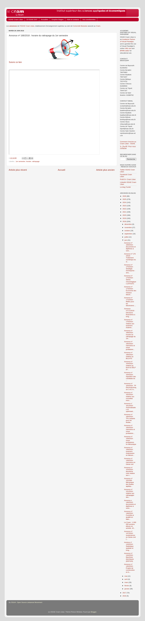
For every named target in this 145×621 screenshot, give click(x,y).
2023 (124, 206)
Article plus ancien (105, 170)
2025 (124, 199)
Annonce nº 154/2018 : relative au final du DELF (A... (130, 365)
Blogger (93, 612)
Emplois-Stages (57, 19)
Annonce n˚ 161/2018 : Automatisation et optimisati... (130, 407)
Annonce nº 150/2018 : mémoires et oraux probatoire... (129, 429)
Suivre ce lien (15, 62)
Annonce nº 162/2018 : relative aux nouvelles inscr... (129, 396)
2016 (124, 596)
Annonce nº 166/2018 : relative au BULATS (129, 355)
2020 (124, 215)
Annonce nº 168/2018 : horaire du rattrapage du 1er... (129, 334)
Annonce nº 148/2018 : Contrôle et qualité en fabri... (129, 515)
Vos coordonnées (88, 19)
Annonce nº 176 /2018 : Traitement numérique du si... (130, 258)
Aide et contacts (73, 19)
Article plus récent (18, 170)
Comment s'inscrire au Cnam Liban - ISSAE (128, 142)
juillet (127, 237)
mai (126, 576)
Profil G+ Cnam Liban (128, 179)
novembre (128, 227)
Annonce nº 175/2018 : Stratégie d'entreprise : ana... (129, 269)
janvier (127, 589)
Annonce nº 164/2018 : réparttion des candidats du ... (130, 376)
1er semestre (20, 161)
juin (126, 240)
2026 (124, 196)
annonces (13, 26)
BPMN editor (124, 51)
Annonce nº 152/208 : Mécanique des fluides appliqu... (129, 482)
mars (127, 582)
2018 (124, 221)
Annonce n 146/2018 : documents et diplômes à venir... (130, 504)
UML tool (128, 48)
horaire (28, 161)
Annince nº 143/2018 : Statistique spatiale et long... (129, 546)
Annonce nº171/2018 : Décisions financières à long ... (129, 312)
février (127, 586)
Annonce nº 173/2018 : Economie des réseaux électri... (130, 290)
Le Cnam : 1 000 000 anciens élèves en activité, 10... (130, 525)
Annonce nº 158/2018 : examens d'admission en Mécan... (129, 451)
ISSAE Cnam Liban (15, 19)
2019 (124, 218)
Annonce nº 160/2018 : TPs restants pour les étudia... (129, 418)
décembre (128, 224)
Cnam (98, 26)
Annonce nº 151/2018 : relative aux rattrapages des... (129, 493)
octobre (127, 231)
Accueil (61, 170)
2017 (124, 593)
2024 (124, 202)
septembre (129, 234)
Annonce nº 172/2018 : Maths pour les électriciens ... (130, 301)
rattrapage (35, 161)
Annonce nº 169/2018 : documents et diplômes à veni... (130, 247)
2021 (124, 212)
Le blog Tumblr (125, 187)
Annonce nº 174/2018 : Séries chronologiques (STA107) (130, 280)
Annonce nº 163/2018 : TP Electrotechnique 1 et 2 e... (130, 386)
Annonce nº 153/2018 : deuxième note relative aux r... (129, 471)
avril (126, 579)
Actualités (44, 19)
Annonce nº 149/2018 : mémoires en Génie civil (129, 461)
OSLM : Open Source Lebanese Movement (26, 602)
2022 (124, 209)
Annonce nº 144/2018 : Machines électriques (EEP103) (129, 557)
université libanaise (80, 26)
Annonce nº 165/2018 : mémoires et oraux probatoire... (129, 345)
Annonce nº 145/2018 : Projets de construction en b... (129, 568)
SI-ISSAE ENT (31, 19)
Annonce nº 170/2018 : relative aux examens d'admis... (129, 323)
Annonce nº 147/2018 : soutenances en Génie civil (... (130, 535)
